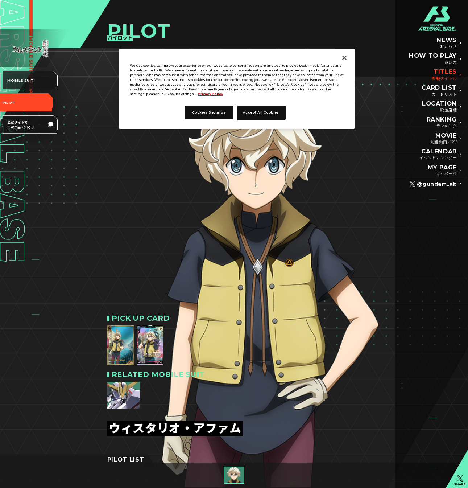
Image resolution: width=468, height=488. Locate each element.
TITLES (444, 75)
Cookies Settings (209, 112)
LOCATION (439, 107)
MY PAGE (442, 170)
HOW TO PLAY (433, 59)
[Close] (344, 58)
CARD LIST (439, 91)
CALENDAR (438, 154)
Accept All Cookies (261, 112)
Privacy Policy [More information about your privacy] (210, 94)
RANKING (442, 122)
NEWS (446, 43)
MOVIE (444, 138)
